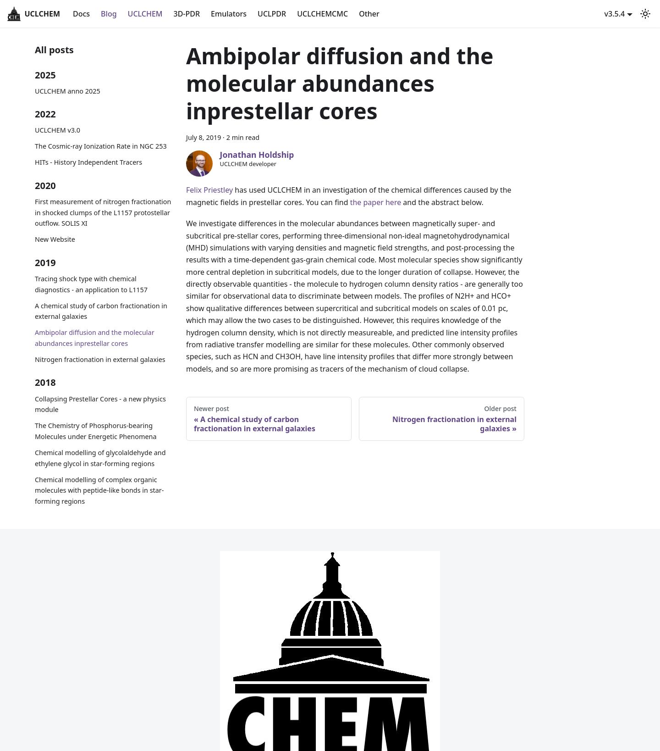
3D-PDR (187, 14)
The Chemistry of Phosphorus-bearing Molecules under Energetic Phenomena (95, 431)
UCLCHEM (145, 14)
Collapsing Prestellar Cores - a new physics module (100, 404)
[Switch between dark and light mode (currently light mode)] (645, 13)
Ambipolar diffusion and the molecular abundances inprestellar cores (94, 338)
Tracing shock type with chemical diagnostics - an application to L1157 (91, 284)
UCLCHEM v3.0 (57, 130)
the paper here (376, 202)
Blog (108, 14)
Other (369, 14)
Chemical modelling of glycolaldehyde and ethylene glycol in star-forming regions (100, 458)
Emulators (229, 14)
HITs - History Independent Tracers (88, 162)
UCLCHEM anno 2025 (67, 91)
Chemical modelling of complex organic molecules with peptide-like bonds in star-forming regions (99, 490)
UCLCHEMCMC (322, 14)
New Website (55, 239)
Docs (81, 14)
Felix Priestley (209, 190)
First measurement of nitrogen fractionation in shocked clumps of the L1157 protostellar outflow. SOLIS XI (103, 212)
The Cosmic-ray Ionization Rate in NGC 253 (101, 146)
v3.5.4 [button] (615, 14)
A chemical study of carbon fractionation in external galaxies (101, 311)
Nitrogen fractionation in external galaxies (100, 359)
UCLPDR (272, 14)
